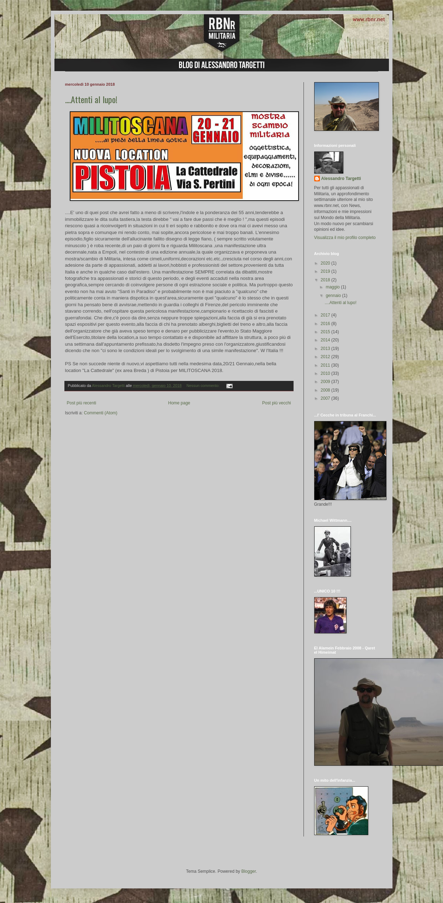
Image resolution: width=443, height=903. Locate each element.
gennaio (334, 295)
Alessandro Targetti (341, 178)
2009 (326, 381)
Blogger (248, 871)
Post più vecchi (276, 402)
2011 (326, 365)
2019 (326, 271)
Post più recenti (81, 402)
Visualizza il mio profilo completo (345, 237)
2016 (326, 323)
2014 (326, 340)
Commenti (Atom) (100, 412)
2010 (326, 373)
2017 (326, 315)
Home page (179, 402)
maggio (333, 287)
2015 (326, 331)
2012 (326, 356)
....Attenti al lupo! (91, 99)
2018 (326, 279)
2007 (326, 398)
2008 (326, 390)
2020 (326, 263)
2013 (326, 348)
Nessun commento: (203, 385)
